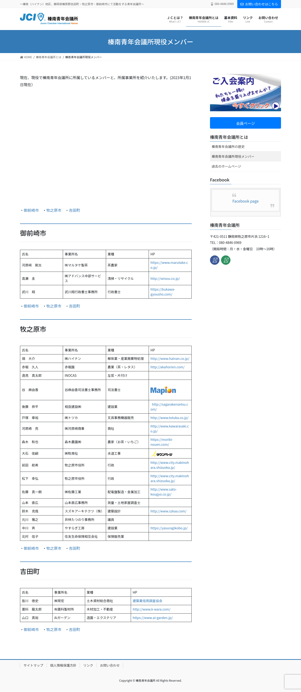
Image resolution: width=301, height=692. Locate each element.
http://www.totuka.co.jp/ (169, 417)
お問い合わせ (110, 665)
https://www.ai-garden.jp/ (153, 617)
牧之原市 (53, 210)
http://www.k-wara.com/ (151, 609)
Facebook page (245, 201)
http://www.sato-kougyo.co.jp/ (163, 491)
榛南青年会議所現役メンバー (233, 156)
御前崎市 (31, 210)
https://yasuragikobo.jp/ (169, 528)
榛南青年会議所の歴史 (228, 146)
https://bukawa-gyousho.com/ (162, 291)
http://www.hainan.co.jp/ (169, 358)
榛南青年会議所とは (229, 137)
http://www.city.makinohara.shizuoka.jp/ (169, 465)
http (153, 439)
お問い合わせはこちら (259, 4)
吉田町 (74, 210)
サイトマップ (33, 665)
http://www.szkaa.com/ (168, 511)
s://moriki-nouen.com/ (161, 442)
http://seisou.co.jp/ (165, 278)
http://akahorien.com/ (167, 367)
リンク (88, 665)
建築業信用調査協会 (147, 600)
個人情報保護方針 (63, 665)
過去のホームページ (226, 166)
